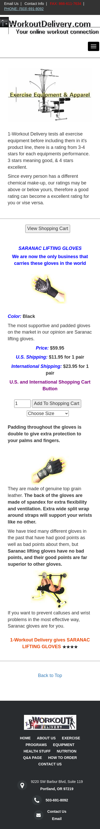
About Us (46, 738)
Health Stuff (37, 751)
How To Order (62, 758)
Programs (36, 745)
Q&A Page (32, 758)
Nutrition (66, 751)
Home (25, 738)
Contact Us (50, 764)
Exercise (71, 738)
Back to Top (50, 675)
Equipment (63, 745)
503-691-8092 (57, 800)
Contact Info (34, 4)
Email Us (11, 4)
